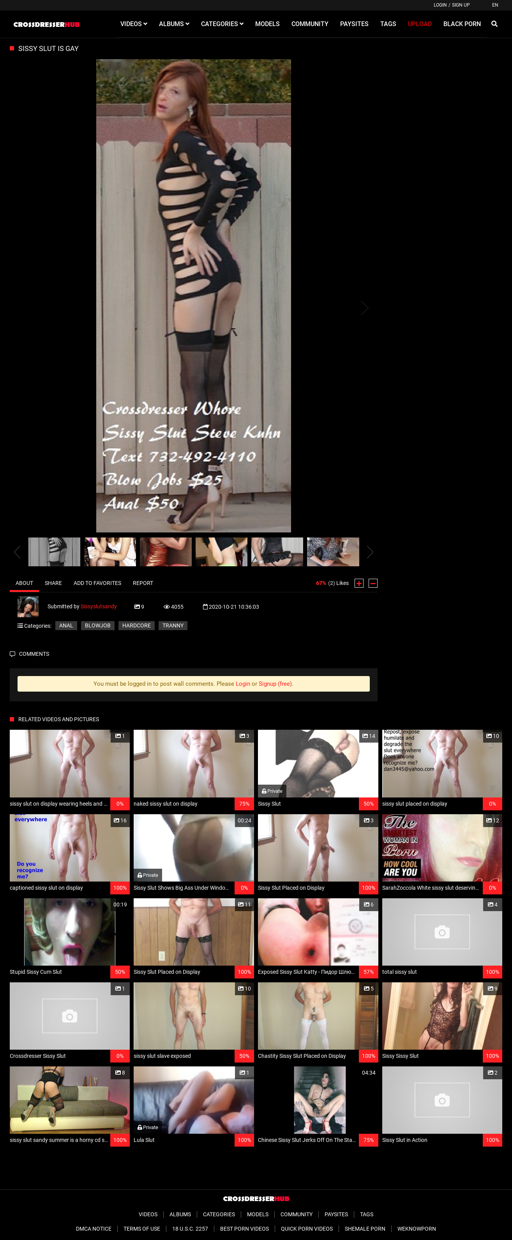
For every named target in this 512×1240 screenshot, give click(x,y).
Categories (219, 1214)
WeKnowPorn (416, 1229)
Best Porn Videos (244, 1229)
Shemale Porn (365, 1229)
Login (440, 5)
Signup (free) (275, 683)
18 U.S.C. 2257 (190, 1229)
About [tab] (24, 583)
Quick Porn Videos (307, 1229)
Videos (148, 1214)
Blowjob (98, 625)
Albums (180, 1214)
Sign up (461, 5)
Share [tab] (53, 583)
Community (296, 1214)
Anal (66, 625)
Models (257, 1214)
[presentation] (17, 552)
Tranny (173, 625)
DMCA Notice (93, 1229)
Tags (366, 1214)
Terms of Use (142, 1229)
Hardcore (136, 625)
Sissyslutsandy (99, 606)
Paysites (336, 1214)
